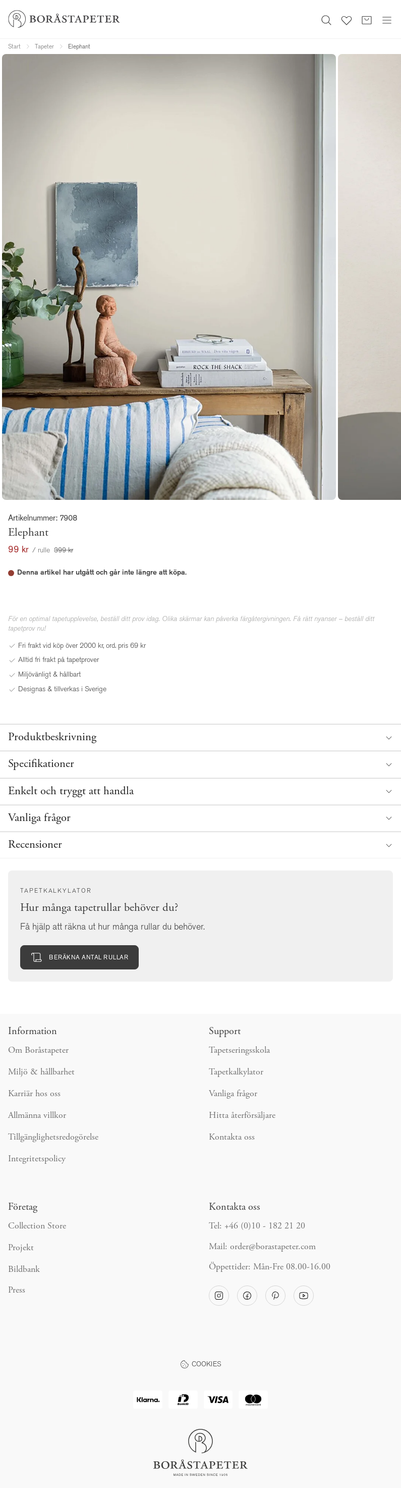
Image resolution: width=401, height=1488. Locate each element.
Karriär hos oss (34, 1094)
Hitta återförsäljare (242, 1115)
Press (16, 1290)
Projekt (21, 1248)
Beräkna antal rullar (79, 957)
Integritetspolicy (37, 1159)
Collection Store (37, 1226)
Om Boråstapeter (38, 1050)
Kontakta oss (232, 1137)
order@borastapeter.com (273, 1247)
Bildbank (24, 1269)
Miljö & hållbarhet (41, 1072)
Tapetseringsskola (239, 1050)
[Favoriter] (346, 19)
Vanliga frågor (233, 1094)
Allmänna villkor (37, 1115)
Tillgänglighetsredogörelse (53, 1137)
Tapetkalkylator (236, 1072)
